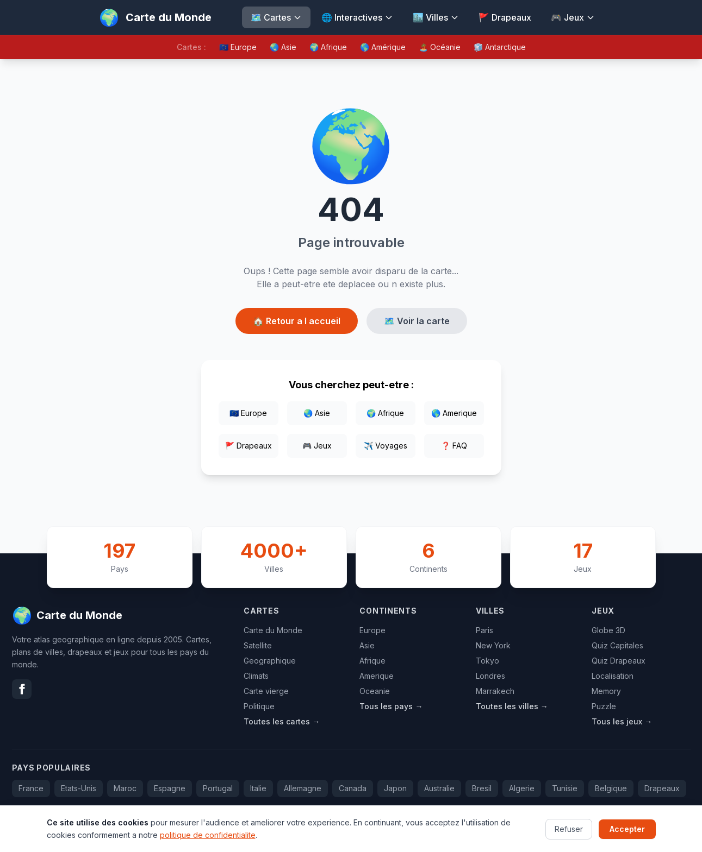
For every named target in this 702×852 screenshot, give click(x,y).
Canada (352, 788)
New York (493, 645)
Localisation (612, 675)
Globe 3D (608, 630)
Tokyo (487, 660)
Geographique (270, 660)
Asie (367, 645)
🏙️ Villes (436, 17)
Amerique (376, 675)
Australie (439, 788)
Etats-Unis (78, 788)
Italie (258, 788)
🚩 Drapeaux (505, 17)
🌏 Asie (283, 47)
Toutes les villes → (512, 706)
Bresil (482, 788)
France (31, 788)
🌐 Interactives (357, 17)
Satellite (258, 645)
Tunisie (564, 788)
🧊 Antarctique (500, 47)
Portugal (218, 788)
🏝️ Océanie (440, 47)
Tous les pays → (391, 706)
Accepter (627, 837)
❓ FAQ (454, 445)
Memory (606, 691)
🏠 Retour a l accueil (296, 320)
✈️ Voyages (385, 445)
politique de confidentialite (208, 843)
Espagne (169, 788)
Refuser (569, 837)
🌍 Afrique (328, 47)
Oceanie (374, 691)
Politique (259, 706)
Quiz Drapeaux (618, 660)
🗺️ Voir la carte (417, 320)
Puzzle (604, 706)
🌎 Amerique (454, 413)
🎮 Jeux (573, 17)
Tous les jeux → (622, 721)
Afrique (372, 660)
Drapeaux (662, 788)
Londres (490, 675)
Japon (395, 788)
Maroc (125, 788)
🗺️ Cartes (276, 17)
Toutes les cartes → (282, 721)
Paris (484, 630)
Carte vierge (266, 691)
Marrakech (495, 691)
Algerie (522, 788)
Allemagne (302, 788)
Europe (372, 630)
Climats (256, 675)
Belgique (611, 788)
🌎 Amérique (383, 47)
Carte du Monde (273, 630)
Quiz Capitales (617, 645)
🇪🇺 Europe (238, 47)
